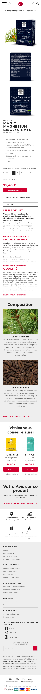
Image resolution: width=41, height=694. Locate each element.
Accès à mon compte (11, 602)
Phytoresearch (11, 637)
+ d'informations (11, 474)
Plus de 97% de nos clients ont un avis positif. (29, 532)
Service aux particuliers (11, 589)
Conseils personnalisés (11, 577)
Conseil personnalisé (10, 592)
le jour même (29, 516)
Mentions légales (28, 682)
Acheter (11, 469)
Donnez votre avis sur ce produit (20, 503)
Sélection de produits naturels (14, 586)
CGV (10, 679)
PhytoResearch (8, 553)
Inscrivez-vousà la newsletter (20, 643)
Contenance (6, 179)
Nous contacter (8, 617)
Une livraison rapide (10, 571)
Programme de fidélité (11, 568)
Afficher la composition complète (20, 416)
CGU (17, 679)
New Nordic (7, 120)
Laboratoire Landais (10, 556)
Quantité (5, 173)
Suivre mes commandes (12, 605)
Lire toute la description (16, 237)
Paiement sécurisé (10, 574)
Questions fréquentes (11, 614)
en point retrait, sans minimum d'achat (12, 531)
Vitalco (9, 628)
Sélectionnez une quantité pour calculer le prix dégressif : (19, 168)
